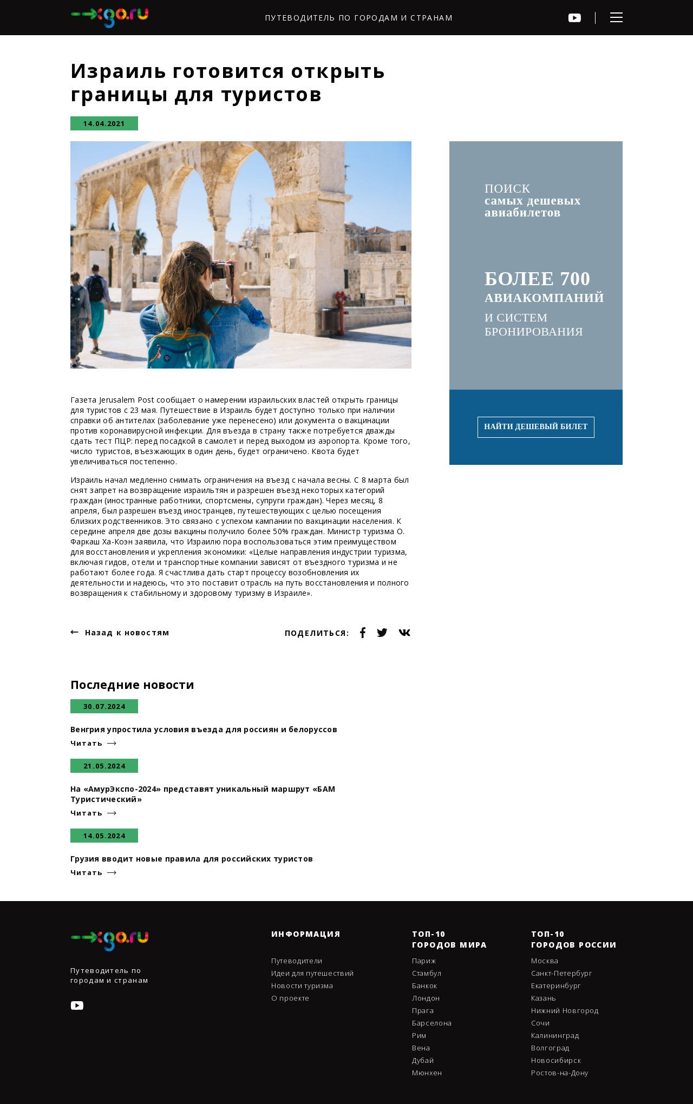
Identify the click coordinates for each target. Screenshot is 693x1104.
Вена (421, 1048)
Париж (424, 960)
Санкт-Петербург (562, 973)
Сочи (540, 1023)
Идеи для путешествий (312, 973)
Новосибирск (556, 1060)
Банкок (424, 985)
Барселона (432, 1023)
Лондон (426, 998)
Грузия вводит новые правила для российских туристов (191, 858)
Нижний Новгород (565, 1010)
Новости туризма (302, 985)
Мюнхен (427, 1072)
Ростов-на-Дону (560, 1072)
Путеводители (297, 960)
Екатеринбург (556, 985)
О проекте (290, 998)
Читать (86, 743)
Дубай (423, 1060)
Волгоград (550, 1048)
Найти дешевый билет (535, 427)
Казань (544, 998)
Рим (419, 1035)
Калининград (555, 1035)
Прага (423, 1010)
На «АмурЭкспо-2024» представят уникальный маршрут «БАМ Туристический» (202, 794)
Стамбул (427, 973)
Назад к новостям (127, 632)
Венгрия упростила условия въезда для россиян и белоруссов (203, 729)
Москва (545, 960)
